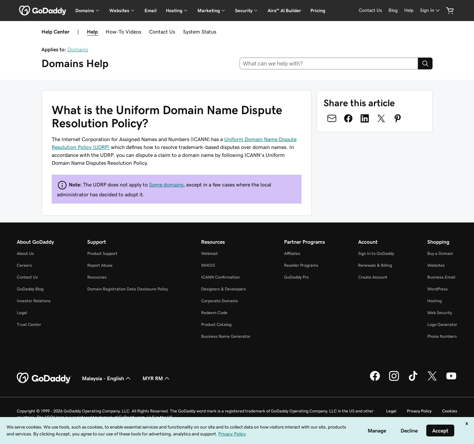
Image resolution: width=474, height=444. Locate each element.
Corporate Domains (219, 301)
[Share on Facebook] (348, 118)
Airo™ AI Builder (284, 10)
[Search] (425, 63)
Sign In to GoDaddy (376, 253)
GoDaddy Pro (296, 277)
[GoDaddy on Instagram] (394, 379)
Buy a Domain (440, 253)
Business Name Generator (225, 336)
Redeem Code (214, 312)
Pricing (317, 10)
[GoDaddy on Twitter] (432, 379)
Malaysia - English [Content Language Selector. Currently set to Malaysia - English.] (107, 378)
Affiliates (292, 253)
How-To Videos (123, 31)
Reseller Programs (301, 265)
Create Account (372, 277)
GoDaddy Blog (30, 289)
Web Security (439, 312)
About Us (25, 253)
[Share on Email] (332, 118)
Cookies (449, 411)
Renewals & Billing (375, 265)
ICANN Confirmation (220, 277)
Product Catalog (216, 324)
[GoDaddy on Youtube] (451, 379)
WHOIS (208, 265)
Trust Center (29, 324)
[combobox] (329, 63)
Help (92, 31)
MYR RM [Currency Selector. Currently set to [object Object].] (157, 378)
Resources (97, 277)
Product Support (102, 253)
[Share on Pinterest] (397, 118)
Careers (24, 265)
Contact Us (162, 31)
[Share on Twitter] (381, 118)
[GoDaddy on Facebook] (375, 379)
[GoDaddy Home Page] (44, 378)
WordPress (437, 289)
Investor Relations (34, 301)
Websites (436, 265)
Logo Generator (442, 324)
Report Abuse (100, 265)
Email (151, 10)
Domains (77, 49)
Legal (22, 312)
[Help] (409, 10)
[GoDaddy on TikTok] (413, 379)
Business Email (441, 277)
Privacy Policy (419, 411)
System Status (199, 31)
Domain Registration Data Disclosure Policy (127, 289)
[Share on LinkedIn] (364, 118)
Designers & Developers (223, 289)
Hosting (434, 301)
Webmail (209, 253)
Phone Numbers (442, 336)
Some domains (166, 184)
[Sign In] (430, 10)
